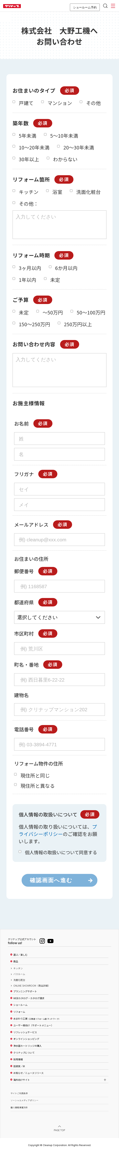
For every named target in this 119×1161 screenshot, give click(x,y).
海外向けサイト (21, 1088)
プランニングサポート (25, 1000)
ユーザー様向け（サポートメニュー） (33, 1034)
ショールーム (20, 1013)
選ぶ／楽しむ (20, 963)
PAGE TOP (59, 1139)
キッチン (18, 977)
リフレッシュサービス (25, 1041)
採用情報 (18, 1068)
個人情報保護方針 (19, 1116)
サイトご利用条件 (19, 1102)
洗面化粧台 (19, 988)
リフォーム (19, 1020)
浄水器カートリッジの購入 (27, 1054)
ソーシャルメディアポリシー (24, 1109)
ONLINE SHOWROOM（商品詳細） (31, 994)
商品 (15, 970)
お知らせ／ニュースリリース (28, 1081)
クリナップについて (24, 1061)
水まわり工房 (36, 1027)
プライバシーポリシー (58, 839)
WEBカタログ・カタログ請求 (28, 1007)
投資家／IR (19, 1075)
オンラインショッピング (26, 1047)
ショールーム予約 (85, 7)
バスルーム (19, 982)
